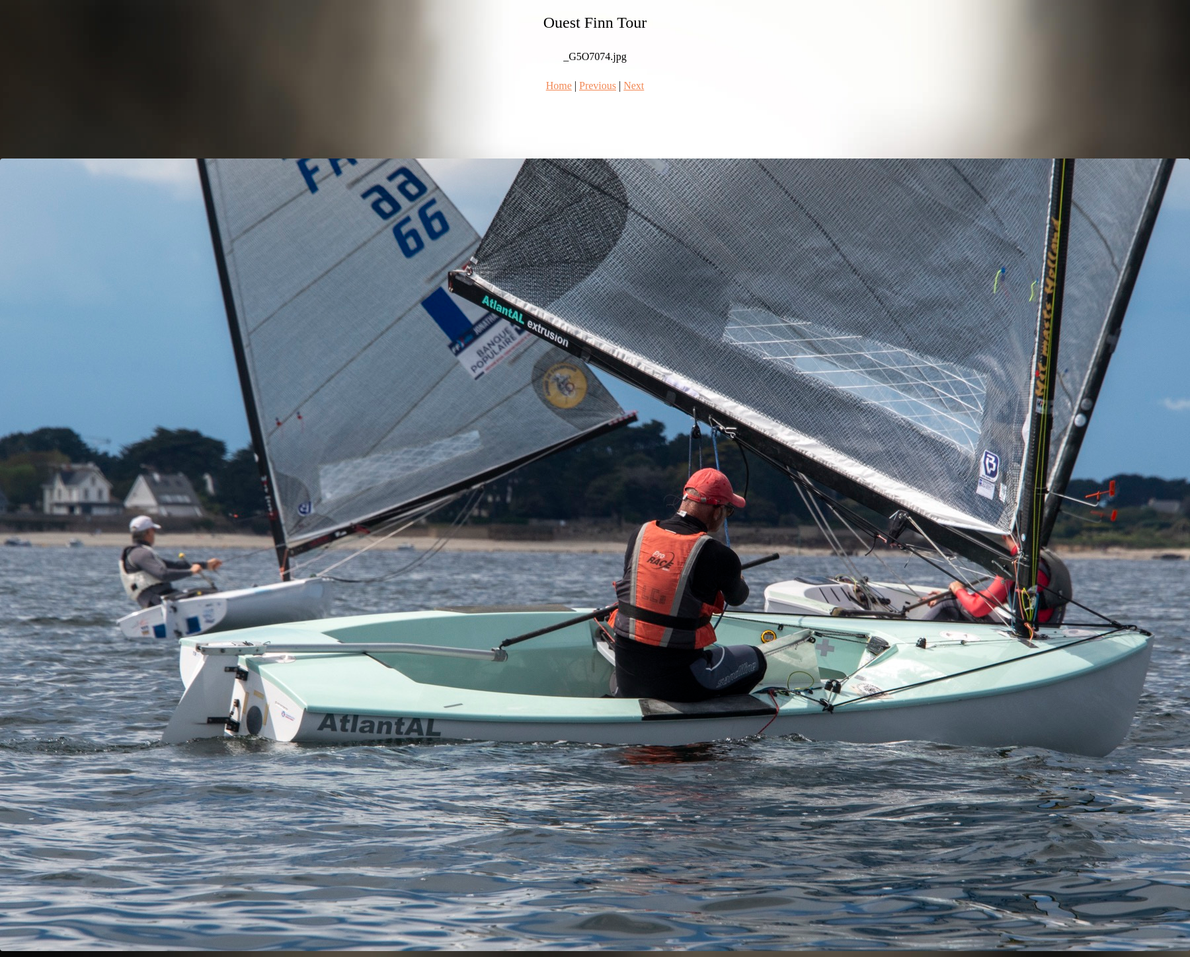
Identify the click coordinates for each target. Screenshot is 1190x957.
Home (559, 85)
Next (633, 85)
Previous (597, 85)
